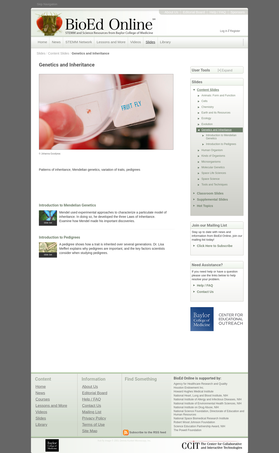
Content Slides (58, 53)
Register (235, 31)
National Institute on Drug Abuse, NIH (196, 407)
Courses (42, 399)
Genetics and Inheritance (90, 53)
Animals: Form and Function (218, 95)
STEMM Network (78, 42)
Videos (135, 42)
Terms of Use (93, 424)
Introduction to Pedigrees (59, 237)
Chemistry (207, 107)
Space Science (210, 178)
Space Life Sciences (213, 173)
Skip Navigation (47, 4)
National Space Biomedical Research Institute (201, 418)
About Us (171, 12)
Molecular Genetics (213, 167)
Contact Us (205, 292)
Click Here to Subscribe (214, 246)
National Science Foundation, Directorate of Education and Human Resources (209, 413)
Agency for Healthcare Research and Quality (200, 383)
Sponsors (238, 12)
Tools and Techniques (214, 184)
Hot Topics (205, 206)
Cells (204, 101)
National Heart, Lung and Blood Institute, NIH (201, 395)
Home (42, 42)
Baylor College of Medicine (202, 319)
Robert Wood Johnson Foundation (194, 422)
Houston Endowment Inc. (189, 387)
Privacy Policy (94, 418)
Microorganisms (211, 161)
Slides (150, 42)
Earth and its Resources (215, 112)
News (56, 42)
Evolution (207, 124)
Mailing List (91, 412)
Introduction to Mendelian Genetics (67, 205)
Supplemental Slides (212, 199)
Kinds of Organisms (213, 155)
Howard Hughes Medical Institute (193, 391)
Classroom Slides (210, 193)
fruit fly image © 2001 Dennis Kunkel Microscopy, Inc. (124, 440)
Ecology (206, 118)
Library (165, 42)
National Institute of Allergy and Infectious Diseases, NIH (207, 399)
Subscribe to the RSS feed (147, 432)
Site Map (89, 431)
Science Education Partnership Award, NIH (199, 426)
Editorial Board (194, 12)
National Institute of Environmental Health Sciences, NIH (207, 403)
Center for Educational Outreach (231, 319)
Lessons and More (111, 42)
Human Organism (212, 150)
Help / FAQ (218, 12)
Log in (223, 31)
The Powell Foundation (187, 430)
